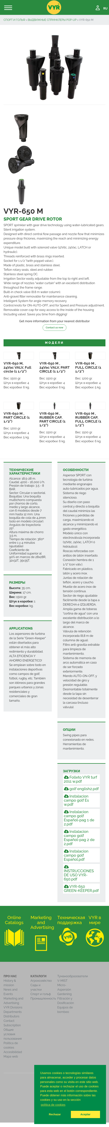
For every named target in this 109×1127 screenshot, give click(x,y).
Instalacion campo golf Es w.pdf (76, 800)
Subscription (12, 1025)
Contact (9, 1021)
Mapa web (11, 1056)
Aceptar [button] (85, 1114)
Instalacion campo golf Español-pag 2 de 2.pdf (79, 837)
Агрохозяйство (41, 980)
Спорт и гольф (14, 19)
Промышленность (43, 998)
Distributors (11, 1016)
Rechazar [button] (55, 1114)
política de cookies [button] (53, 1104)
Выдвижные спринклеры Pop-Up (52, 19)
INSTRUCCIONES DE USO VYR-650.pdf (79, 873)
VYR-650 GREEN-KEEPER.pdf (81, 888)
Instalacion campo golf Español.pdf (76, 855)
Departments (13, 1012)
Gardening (64, 994)
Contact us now (54, 327)
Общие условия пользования (13, 1034)
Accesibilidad (13, 1052)
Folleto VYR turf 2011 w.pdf (80, 779)
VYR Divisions (13, 1007)
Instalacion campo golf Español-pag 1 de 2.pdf (79, 818)
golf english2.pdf (81, 789)
